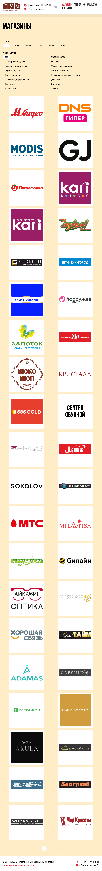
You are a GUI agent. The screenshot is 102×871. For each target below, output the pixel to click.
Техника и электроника (15, 66)
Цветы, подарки (12, 75)
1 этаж (27, 45)
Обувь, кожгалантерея (62, 66)
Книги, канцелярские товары (65, 75)
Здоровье (56, 84)
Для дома (56, 79)
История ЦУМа (90, 4)
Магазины (67, 4)
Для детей (9, 84)
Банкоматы (10, 88)
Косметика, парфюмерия (16, 79)
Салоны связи (58, 57)
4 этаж (62, 45)
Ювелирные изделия (14, 61)
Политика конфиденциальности (18, 865)
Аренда (77, 4)
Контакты (67, 8)
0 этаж (16, 45)
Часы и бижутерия (60, 70)
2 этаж (39, 45)
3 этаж (50, 45)
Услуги (54, 88)
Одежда (55, 61)
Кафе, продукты (12, 70)
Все (6, 45)
